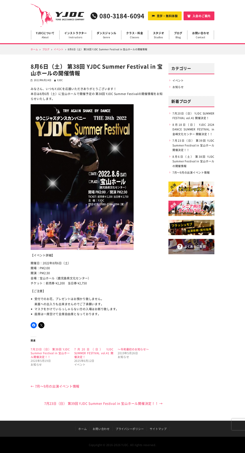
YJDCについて (45, 35)
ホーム (82, 429)
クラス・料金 (134, 35)
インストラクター (75, 35)
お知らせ (178, 87)
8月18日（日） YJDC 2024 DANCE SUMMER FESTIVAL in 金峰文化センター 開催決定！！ (193, 129)
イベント (178, 80)
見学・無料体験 (165, 16)
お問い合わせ (200, 35)
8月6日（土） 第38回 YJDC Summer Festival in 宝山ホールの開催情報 (193, 161)
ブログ (178, 35)
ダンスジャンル (106, 35)
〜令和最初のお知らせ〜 (133, 349)
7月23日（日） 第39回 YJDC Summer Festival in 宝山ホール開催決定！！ (50, 353)
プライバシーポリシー (130, 429)
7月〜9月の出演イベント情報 (55, 386)
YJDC (60, 80)
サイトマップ (158, 429)
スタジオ (158, 35)
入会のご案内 (199, 16)
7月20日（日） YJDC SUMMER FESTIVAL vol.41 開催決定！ (94, 353)
